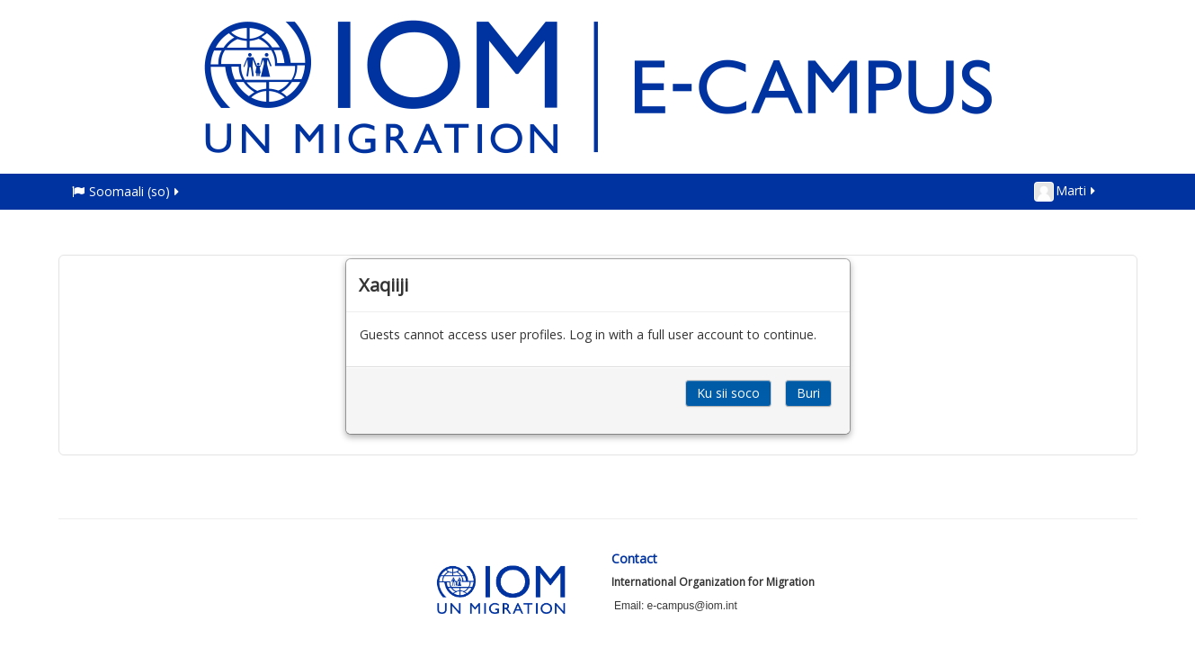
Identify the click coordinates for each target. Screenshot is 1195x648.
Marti (1066, 192)
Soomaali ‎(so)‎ (127, 191)
